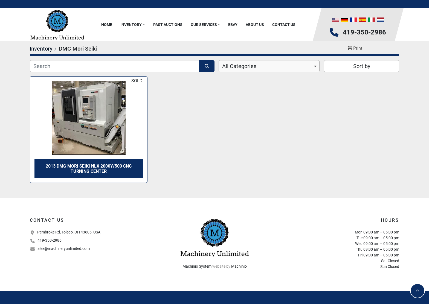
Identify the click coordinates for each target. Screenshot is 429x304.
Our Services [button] (204, 24)
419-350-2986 (364, 32)
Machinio (239, 266)
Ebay (232, 24)
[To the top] (417, 290)
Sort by (361, 66)
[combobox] (269, 66)
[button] (132, 25)
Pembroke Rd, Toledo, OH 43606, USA (68, 232)
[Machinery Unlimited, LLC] (214, 237)
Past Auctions (167, 24)
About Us (255, 24)
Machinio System (196, 266)
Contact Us (283, 24)
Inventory (131, 24)
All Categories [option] (239, 66)
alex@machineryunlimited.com (63, 248)
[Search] (114, 66)
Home (106, 24)
